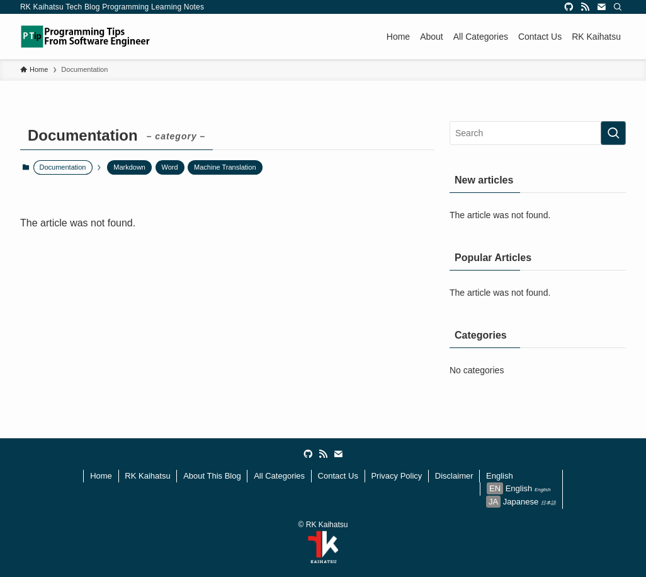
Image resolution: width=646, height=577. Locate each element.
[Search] (617, 7)
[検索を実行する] (613, 133)
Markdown (129, 167)
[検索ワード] (538, 133)
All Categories (279, 476)
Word (170, 167)
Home (101, 476)
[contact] (601, 7)
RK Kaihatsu (147, 476)
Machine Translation (225, 167)
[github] (568, 7)
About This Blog (212, 476)
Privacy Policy (396, 476)
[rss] (585, 7)
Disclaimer (454, 476)
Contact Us (338, 476)
